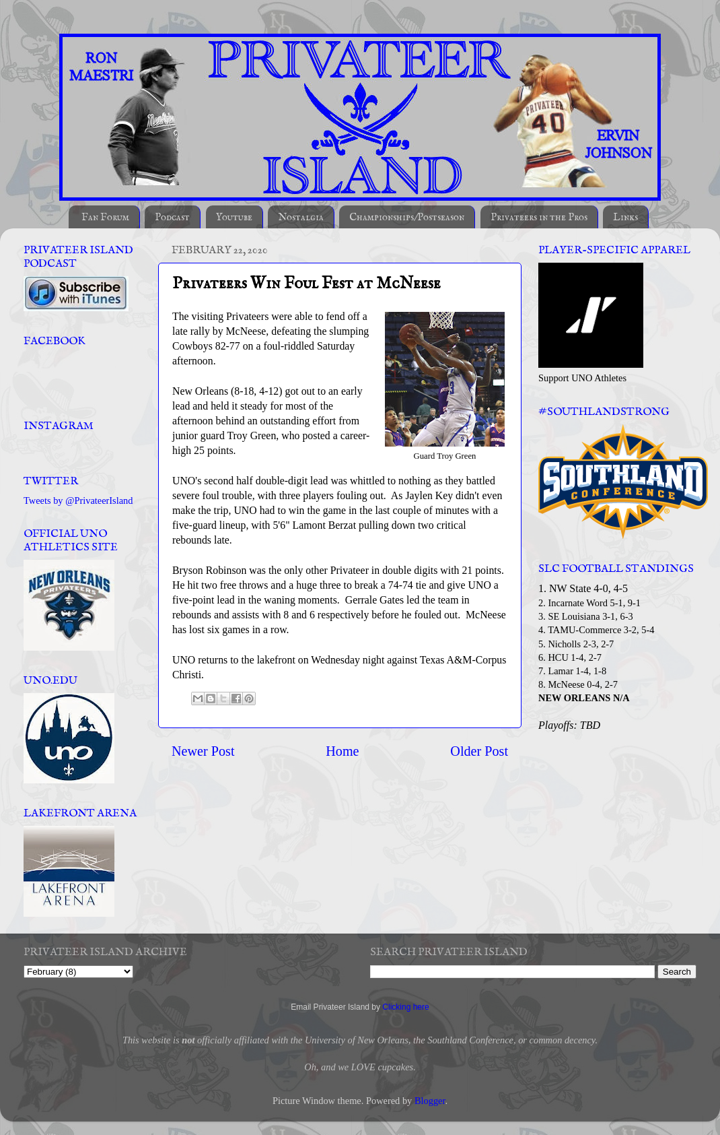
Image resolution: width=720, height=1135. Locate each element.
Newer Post (203, 751)
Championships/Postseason (406, 217)
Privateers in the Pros (539, 217)
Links (625, 217)
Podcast (172, 217)
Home (342, 751)
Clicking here (405, 1007)
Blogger (430, 1100)
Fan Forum (105, 217)
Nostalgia (301, 217)
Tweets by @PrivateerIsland (78, 500)
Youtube (234, 217)
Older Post (479, 751)
